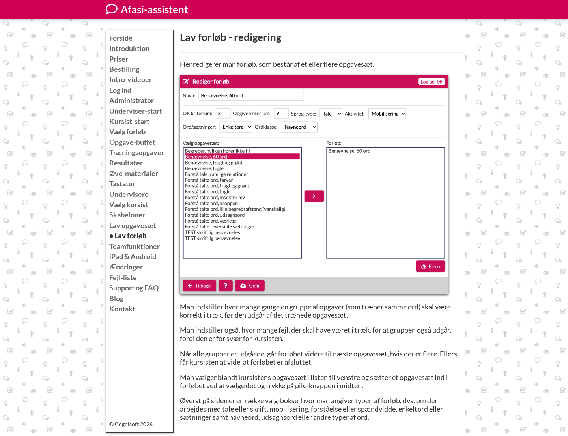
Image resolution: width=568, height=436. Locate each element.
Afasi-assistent (147, 9)
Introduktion (129, 48)
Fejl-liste (123, 277)
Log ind (120, 90)
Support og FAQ (134, 288)
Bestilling (124, 69)
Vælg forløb (127, 131)
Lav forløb (130, 236)
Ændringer (126, 267)
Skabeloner (127, 215)
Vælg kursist (128, 204)
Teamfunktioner (134, 246)
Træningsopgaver (136, 152)
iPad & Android (132, 257)
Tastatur (122, 184)
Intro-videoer (130, 79)
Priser (118, 59)
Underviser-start (135, 111)
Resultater (126, 163)
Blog (116, 298)
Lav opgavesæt (132, 225)
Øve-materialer (133, 173)
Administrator (131, 100)
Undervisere (129, 194)
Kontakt (122, 309)
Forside (121, 38)
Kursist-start (129, 121)
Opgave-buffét (132, 142)
